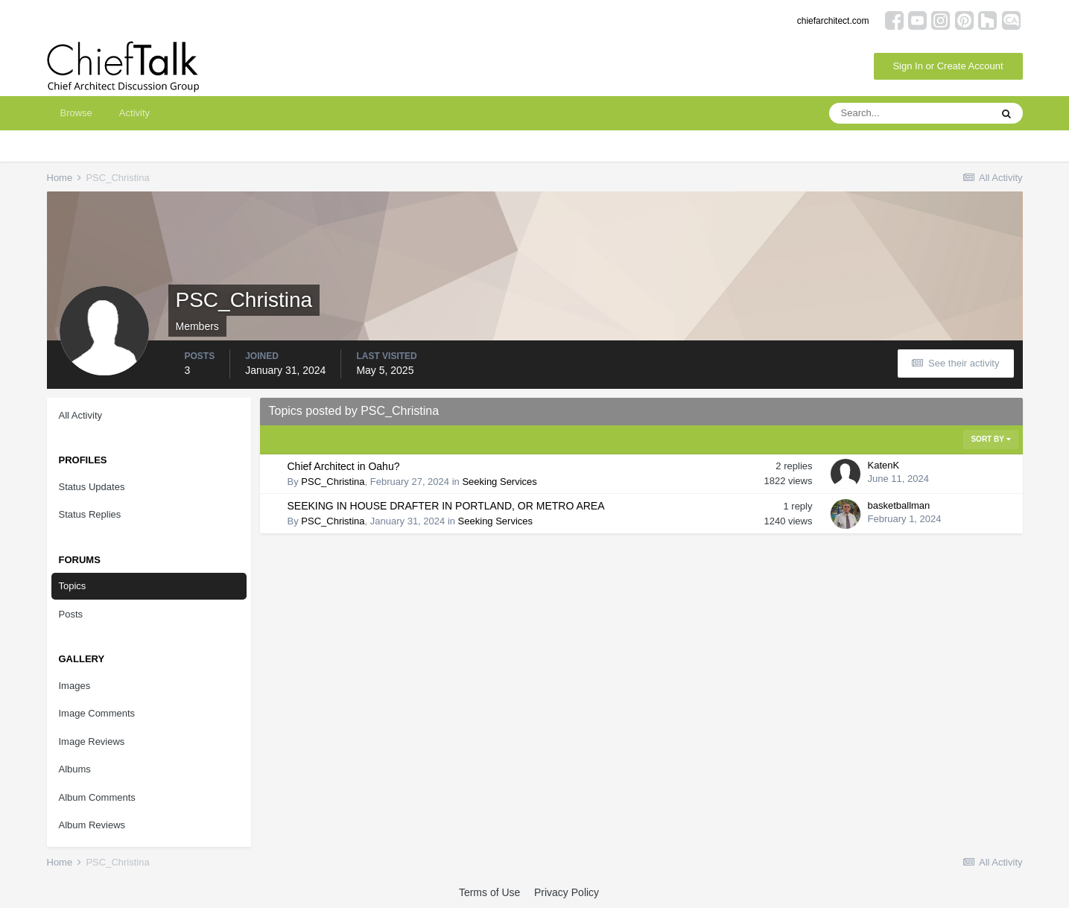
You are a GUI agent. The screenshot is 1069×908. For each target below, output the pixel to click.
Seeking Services (499, 481)
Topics (72, 585)
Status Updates (92, 486)
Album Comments (97, 797)
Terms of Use (489, 892)
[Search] (909, 113)
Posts (71, 614)
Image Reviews (92, 741)
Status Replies (90, 514)
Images (75, 685)
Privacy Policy (566, 892)
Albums (75, 769)
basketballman (899, 505)
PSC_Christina (332, 481)
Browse (76, 112)
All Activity (81, 415)
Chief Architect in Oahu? (344, 466)
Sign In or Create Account (947, 66)
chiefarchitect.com (833, 21)
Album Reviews (92, 825)
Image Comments (97, 713)
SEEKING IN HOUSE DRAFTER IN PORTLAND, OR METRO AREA (446, 506)
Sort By (990, 439)
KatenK (884, 465)
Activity (134, 112)
